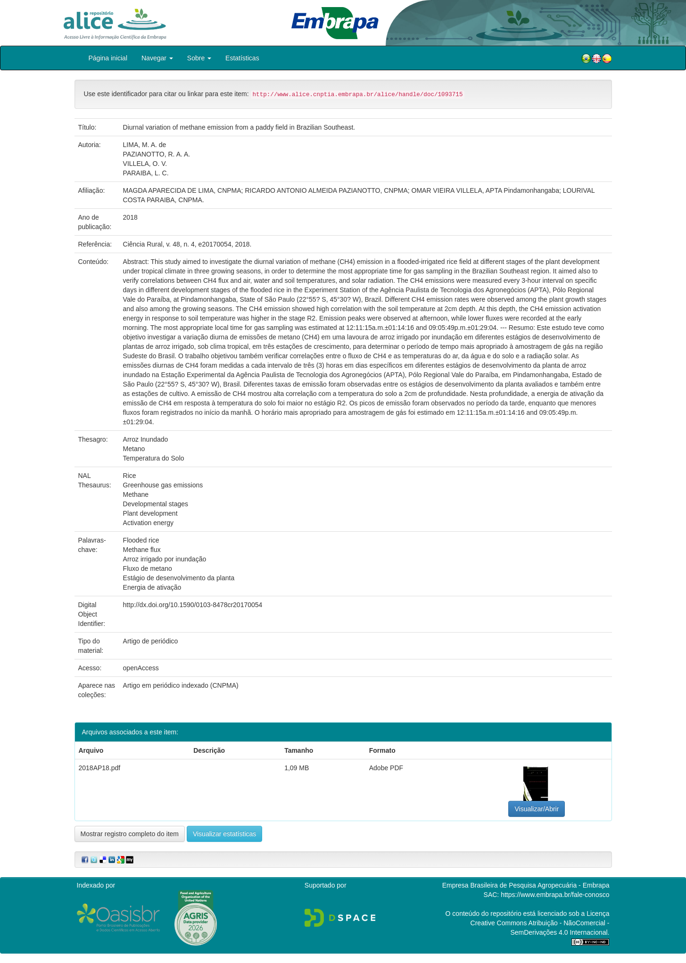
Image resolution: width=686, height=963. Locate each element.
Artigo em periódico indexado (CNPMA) (181, 685)
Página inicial (108, 58)
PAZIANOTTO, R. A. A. (156, 154)
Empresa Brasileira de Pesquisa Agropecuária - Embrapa (526, 885)
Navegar (157, 58)
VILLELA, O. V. (145, 163)
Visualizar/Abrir (536, 809)
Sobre (199, 58)
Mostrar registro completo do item (130, 834)
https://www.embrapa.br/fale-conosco (555, 894)
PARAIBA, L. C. (146, 173)
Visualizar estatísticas (224, 834)
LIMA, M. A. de (144, 144)
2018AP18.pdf (100, 768)
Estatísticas (242, 58)
